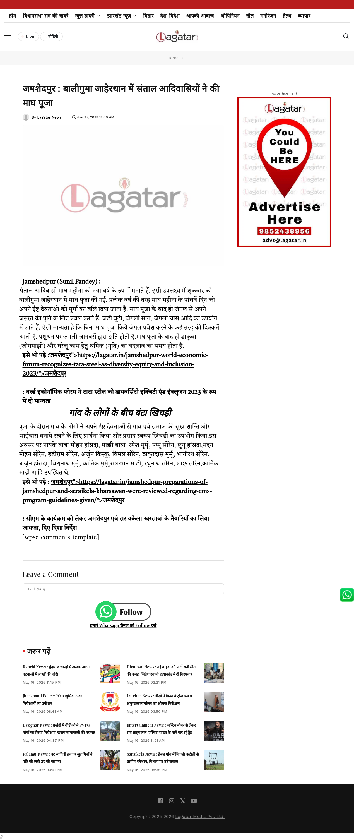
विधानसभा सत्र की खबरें (45, 16)
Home (173, 58)
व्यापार (304, 16)
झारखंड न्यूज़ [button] (122, 16)
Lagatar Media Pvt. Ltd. (200, 816)
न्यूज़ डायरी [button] (87, 16)
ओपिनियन (229, 16)
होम (12, 16)
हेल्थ (287, 16)
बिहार (148, 16)
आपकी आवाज (200, 16)
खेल (250, 16)
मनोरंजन (268, 16)
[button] (7, 36)
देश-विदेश (169, 16)
